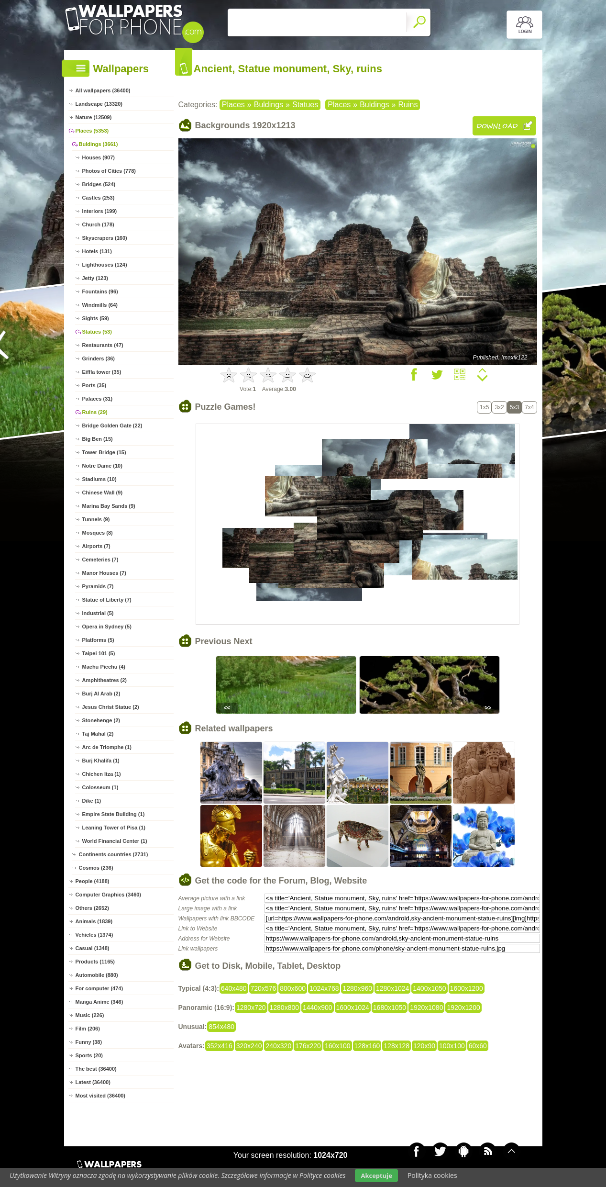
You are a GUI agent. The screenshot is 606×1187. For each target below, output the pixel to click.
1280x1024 (392, 988)
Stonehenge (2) (101, 720)
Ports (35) (94, 385)
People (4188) (93, 881)
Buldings (268, 105)
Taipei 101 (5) (98, 653)
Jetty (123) (95, 278)
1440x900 (317, 1007)
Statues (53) (97, 332)
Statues (305, 105)
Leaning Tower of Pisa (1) (113, 827)
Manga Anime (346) (99, 1002)
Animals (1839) (94, 921)
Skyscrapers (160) (104, 238)
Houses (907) (98, 157)
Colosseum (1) (100, 787)
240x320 (278, 1046)
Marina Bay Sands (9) (108, 506)
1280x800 (284, 1007)
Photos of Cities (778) (109, 171)
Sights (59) (95, 318)
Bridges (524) (99, 184)
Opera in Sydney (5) (107, 626)
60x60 (478, 1046)
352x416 (219, 1046)
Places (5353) (92, 131)
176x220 (308, 1046)
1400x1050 (429, 988)
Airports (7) (96, 546)
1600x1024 (352, 1007)
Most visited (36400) (101, 1095)
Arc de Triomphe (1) (107, 747)
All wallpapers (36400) (103, 90)
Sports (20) (89, 1055)
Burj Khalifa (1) (101, 760)
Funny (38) (89, 1042)
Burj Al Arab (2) (101, 693)
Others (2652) (92, 908)
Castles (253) (98, 198)
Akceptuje (376, 1175)
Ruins (408, 105)
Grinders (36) (98, 358)
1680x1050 (389, 1007)
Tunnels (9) (96, 519)
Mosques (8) (97, 533)
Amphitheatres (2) (104, 680)
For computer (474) (99, 988)
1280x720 (251, 1007)
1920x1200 (463, 1007)
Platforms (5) (98, 640)
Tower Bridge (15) (104, 452)
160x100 (338, 1046)
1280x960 (357, 988)
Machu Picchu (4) (103, 667)
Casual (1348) (93, 948)
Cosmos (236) (96, 868)
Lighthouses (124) (104, 265)
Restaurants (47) (102, 345)
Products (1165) (95, 961)
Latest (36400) (93, 1082)
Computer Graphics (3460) (109, 894)
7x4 (529, 407)
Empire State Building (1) (113, 814)
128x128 (396, 1046)
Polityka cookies (432, 1175)
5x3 (514, 407)
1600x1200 (466, 988)
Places (233, 105)
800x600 (293, 988)
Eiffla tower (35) (101, 372)
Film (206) (88, 1028)
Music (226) (90, 1015)
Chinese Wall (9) (102, 492)
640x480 (234, 988)
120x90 (424, 1046)
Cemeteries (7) (100, 559)
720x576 (263, 988)
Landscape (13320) (99, 104)
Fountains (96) (100, 291)
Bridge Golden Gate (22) (112, 425)
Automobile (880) (97, 975)
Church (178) (98, 224)
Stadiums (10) (99, 479)
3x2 (499, 407)
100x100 (452, 1046)
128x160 (367, 1046)
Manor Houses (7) (104, 573)
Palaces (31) (97, 399)
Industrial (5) (98, 613)
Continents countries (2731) (113, 854)
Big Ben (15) (97, 439)
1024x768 (324, 988)
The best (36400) (96, 1069)
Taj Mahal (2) (98, 734)
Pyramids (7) (98, 586)
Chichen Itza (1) (101, 774)
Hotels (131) (97, 251)
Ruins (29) (95, 412)
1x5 (484, 407)
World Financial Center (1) (114, 841)
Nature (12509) (94, 117)
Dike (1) (91, 801)
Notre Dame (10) (102, 466)
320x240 (249, 1046)
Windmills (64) (100, 305)
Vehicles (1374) (94, 935)
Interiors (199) (99, 211)
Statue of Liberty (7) (107, 600)
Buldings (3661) (98, 144)
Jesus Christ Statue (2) (110, 707)
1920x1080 (426, 1007)
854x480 (221, 1026)
